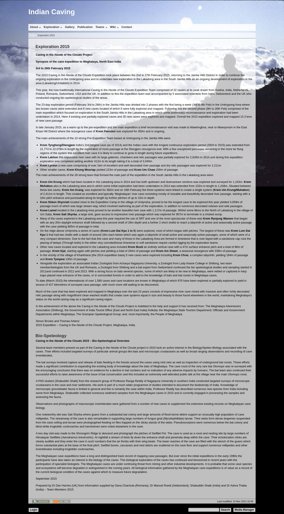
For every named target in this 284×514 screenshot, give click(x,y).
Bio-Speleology (50, 335)
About (34, 27)
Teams (99, 27)
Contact (126, 27)
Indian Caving (51, 12)
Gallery (69, 27)
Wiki (113, 27)
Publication (85, 27)
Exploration (51, 27)
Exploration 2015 (46, 35)
